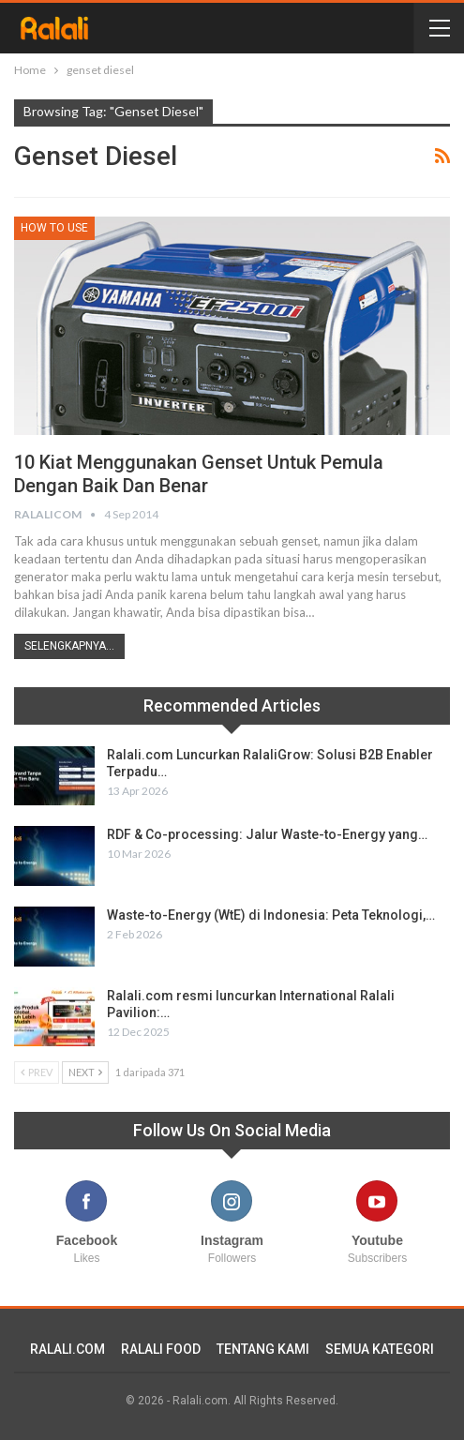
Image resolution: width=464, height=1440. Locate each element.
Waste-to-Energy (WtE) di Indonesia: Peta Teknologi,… (271, 915)
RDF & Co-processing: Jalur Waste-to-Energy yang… (267, 834)
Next (85, 1072)
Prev (36, 1072)
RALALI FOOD (161, 1349)
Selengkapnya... (69, 645)
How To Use (54, 227)
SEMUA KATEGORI (379, 1349)
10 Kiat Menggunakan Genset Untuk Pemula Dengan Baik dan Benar (198, 474)
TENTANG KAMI (263, 1349)
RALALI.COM (67, 1349)
